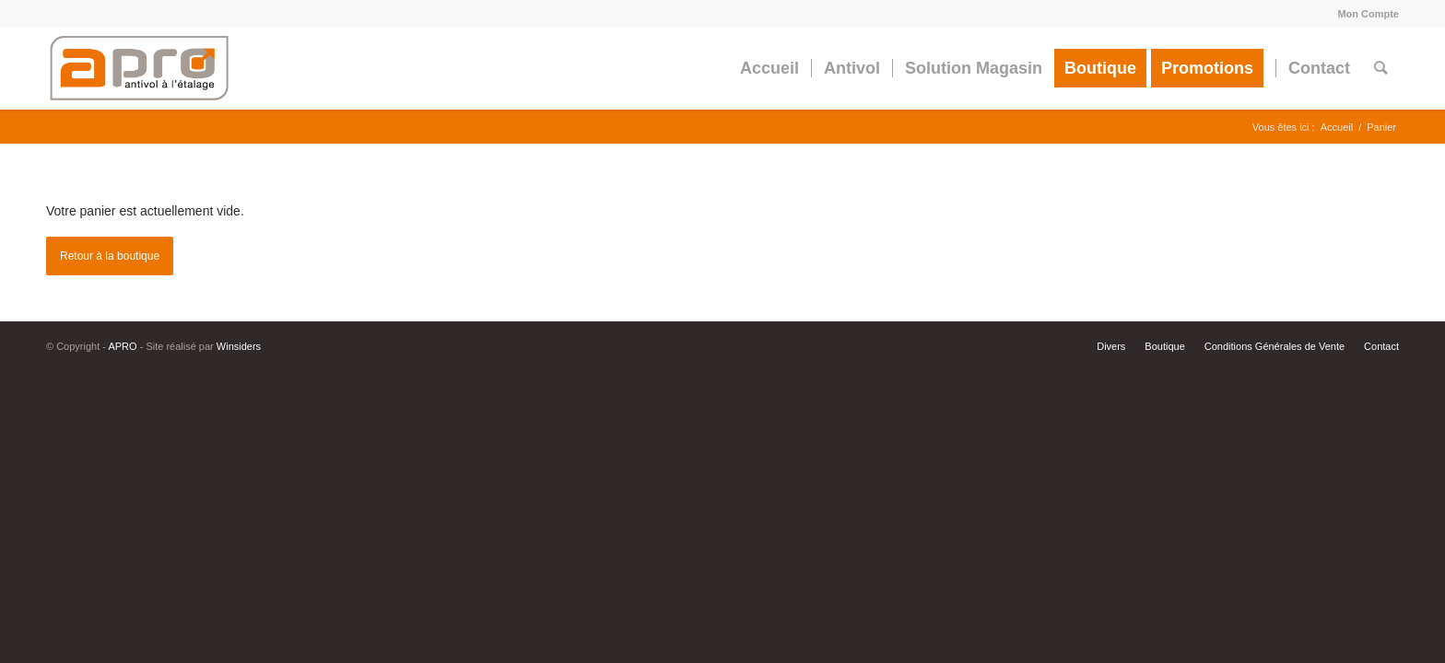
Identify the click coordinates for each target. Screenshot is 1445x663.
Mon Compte (1368, 13)
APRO (122, 346)
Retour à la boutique (109, 256)
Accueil (1337, 127)
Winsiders (239, 346)
